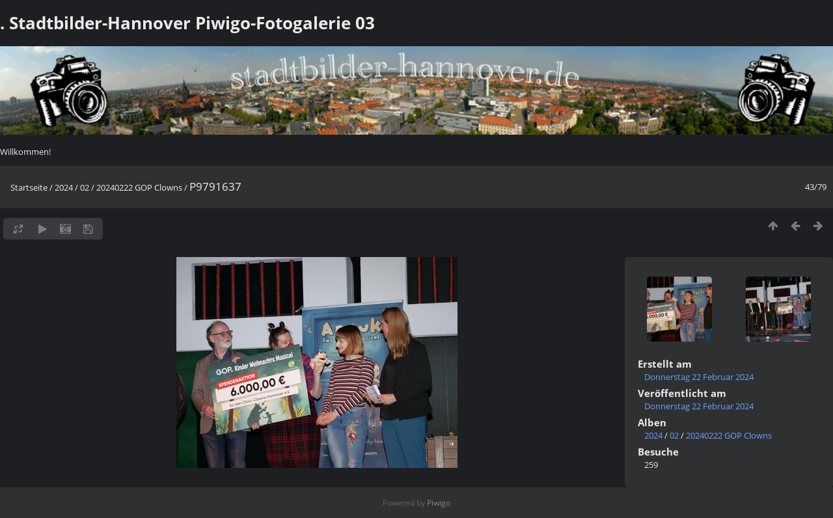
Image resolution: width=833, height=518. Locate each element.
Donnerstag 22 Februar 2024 (699, 377)
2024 (64, 187)
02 (84, 187)
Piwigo (438, 502)
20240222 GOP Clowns (139, 187)
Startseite (29, 187)
